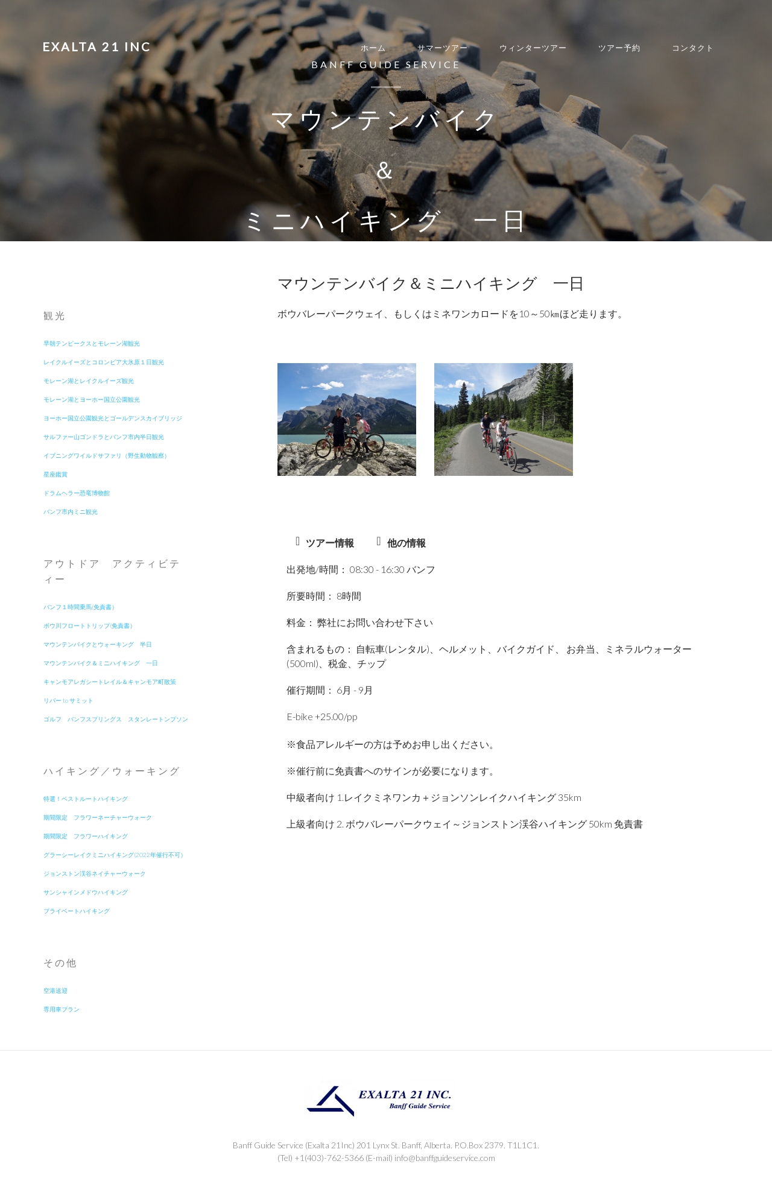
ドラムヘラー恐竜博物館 (76, 492)
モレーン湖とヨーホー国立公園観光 (91, 399)
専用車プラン (61, 1009)
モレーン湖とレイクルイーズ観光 (88, 380)
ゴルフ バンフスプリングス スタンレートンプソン (115, 719)
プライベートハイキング (76, 910)
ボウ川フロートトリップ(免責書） (89, 625)
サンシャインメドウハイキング (85, 892)
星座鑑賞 (55, 474)
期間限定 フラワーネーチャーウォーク (97, 817)
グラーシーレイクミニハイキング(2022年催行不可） (114, 854)
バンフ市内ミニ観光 (70, 511)
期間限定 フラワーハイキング (85, 836)
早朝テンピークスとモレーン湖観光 (91, 343)
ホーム (373, 47)
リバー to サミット (68, 700)
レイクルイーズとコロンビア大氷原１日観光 (103, 361)
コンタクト (693, 47)
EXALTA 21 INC (96, 46)
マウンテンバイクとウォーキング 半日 (97, 644)
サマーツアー (442, 47)
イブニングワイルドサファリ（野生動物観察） (106, 455)
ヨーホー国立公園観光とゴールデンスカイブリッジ (112, 418)
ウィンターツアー (533, 47)
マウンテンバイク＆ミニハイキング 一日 (100, 662)
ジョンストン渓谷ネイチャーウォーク (94, 873)
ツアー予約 (619, 47)
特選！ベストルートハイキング (85, 798)
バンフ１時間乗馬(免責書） (80, 606)
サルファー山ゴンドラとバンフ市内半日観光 (103, 436)
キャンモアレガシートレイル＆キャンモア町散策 (109, 681)
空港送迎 (55, 990)
